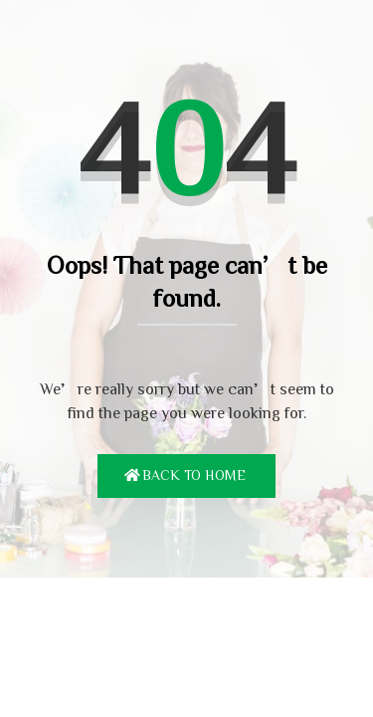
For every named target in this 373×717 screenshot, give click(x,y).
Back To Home (194, 475)
